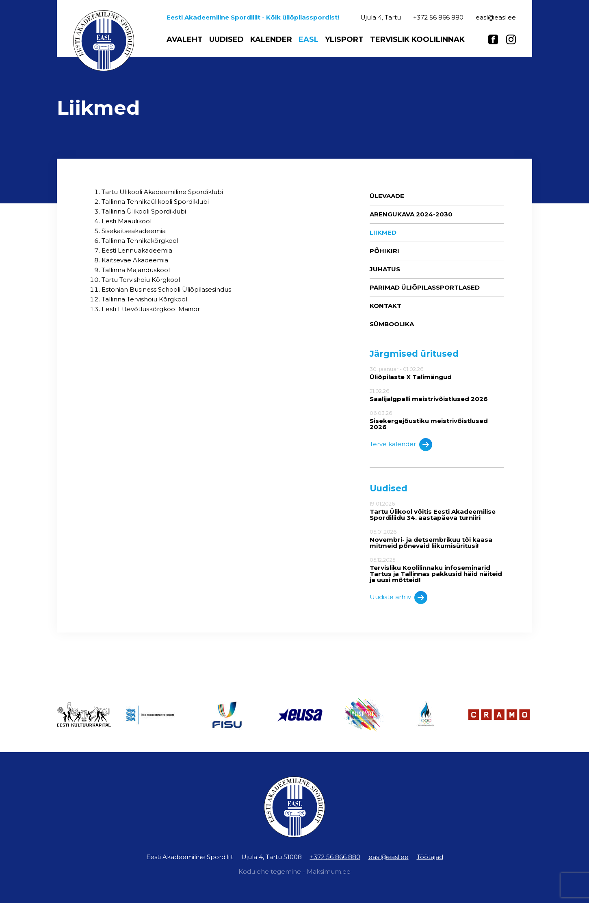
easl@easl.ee (388, 857)
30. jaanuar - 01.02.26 (437, 373)
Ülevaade (387, 196)
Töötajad (430, 857)
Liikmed (383, 232)
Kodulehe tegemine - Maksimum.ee (294, 871)
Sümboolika (392, 324)
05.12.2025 (437, 570)
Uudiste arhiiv (398, 597)
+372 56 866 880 (335, 857)
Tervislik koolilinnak (417, 39)
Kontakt (385, 306)
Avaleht (185, 39)
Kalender (271, 39)
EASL (308, 39)
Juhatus (385, 269)
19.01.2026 (437, 511)
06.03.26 (437, 420)
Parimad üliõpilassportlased (425, 287)
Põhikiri (384, 251)
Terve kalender (401, 444)
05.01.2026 (437, 539)
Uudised (226, 39)
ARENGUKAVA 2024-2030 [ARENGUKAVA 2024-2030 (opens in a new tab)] (411, 214)
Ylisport (344, 39)
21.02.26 (437, 395)
